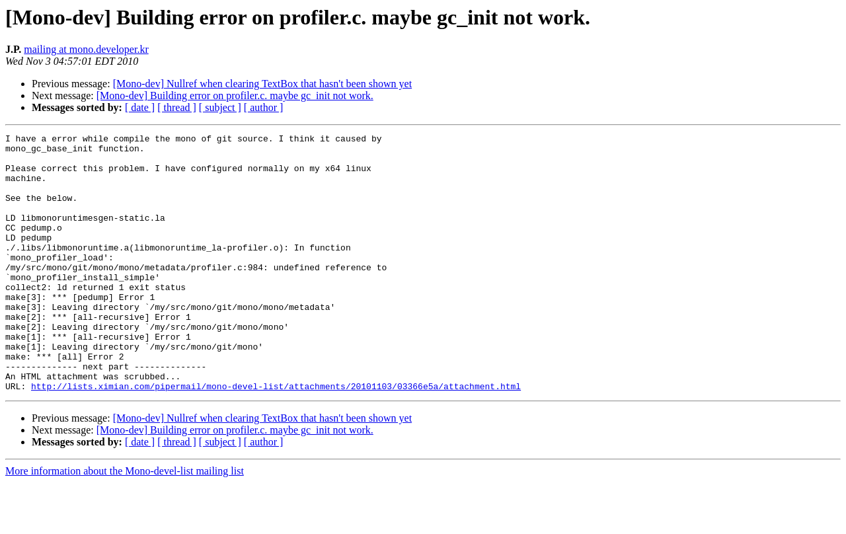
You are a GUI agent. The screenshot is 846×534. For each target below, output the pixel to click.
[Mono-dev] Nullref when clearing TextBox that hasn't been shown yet (262, 83)
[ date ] (140, 107)
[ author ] (264, 107)
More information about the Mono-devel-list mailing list (124, 522)
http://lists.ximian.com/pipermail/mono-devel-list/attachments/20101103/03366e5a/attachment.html (276, 437)
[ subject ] (220, 107)
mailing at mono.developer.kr (86, 49)
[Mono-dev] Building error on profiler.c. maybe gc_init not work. (234, 95)
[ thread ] (176, 107)
